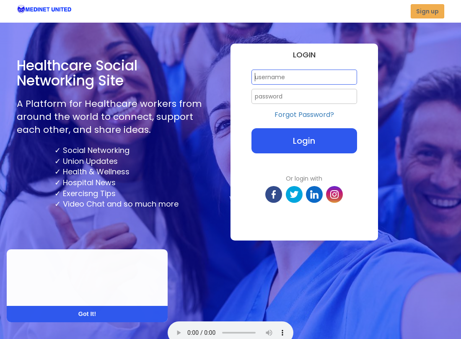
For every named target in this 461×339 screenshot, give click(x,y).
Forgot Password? (304, 114)
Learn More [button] (38, 288)
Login (304, 141)
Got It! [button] (87, 314)
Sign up (427, 11)
